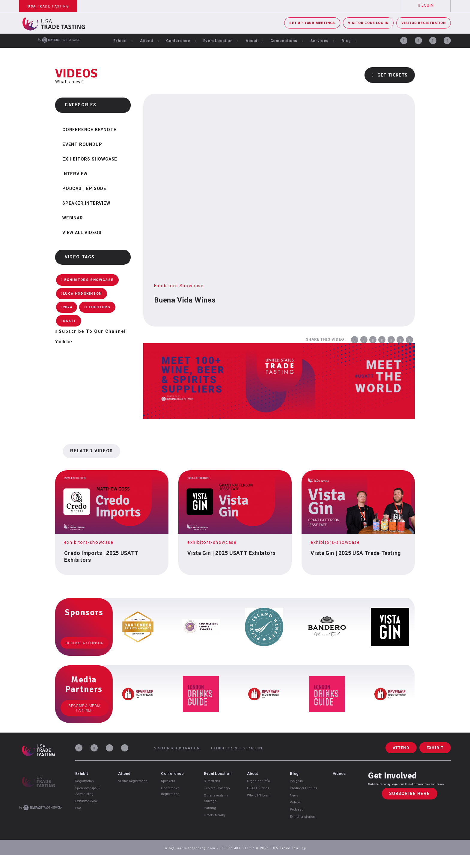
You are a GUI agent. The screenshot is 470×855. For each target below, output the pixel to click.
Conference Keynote (89, 129)
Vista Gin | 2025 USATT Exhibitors (231, 553)
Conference (181, 40)
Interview (75, 173)
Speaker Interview (86, 203)
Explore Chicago (216, 788)
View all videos (82, 232)
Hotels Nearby (214, 815)
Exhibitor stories (302, 817)
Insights (296, 781)
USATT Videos (258, 788)
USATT (68, 321)
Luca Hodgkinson (81, 294)
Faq (78, 808)
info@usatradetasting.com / (191, 848)
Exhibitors (97, 307)
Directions (212, 781)
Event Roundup (82, 144)
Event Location (221, 40)
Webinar (72, 218)
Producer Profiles (303, 788)
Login (425, 5)
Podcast (296, 809)
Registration (84, 781)
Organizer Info (258, 781)
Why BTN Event (259, 795)
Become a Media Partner (84, 707)
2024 (66, 307)
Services (322, 40)
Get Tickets (390, 75)
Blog (349, 40)
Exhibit (123, 40)
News (294, 795)
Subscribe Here (409, 793)
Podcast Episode (84, 188)
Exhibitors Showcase (89, 159)
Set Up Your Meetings (312, 23)
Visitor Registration (423, 23)
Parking (210, 808)
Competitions (286, 40)
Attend (149, 40)
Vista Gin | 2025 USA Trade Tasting (356, 553)
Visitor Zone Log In (368, 23)
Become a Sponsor (84, 643)
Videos (295, 802)
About (254, 40)
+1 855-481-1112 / (238, 848)
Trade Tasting (48, 6)
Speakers (168, 781)
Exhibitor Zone (86, 801)
